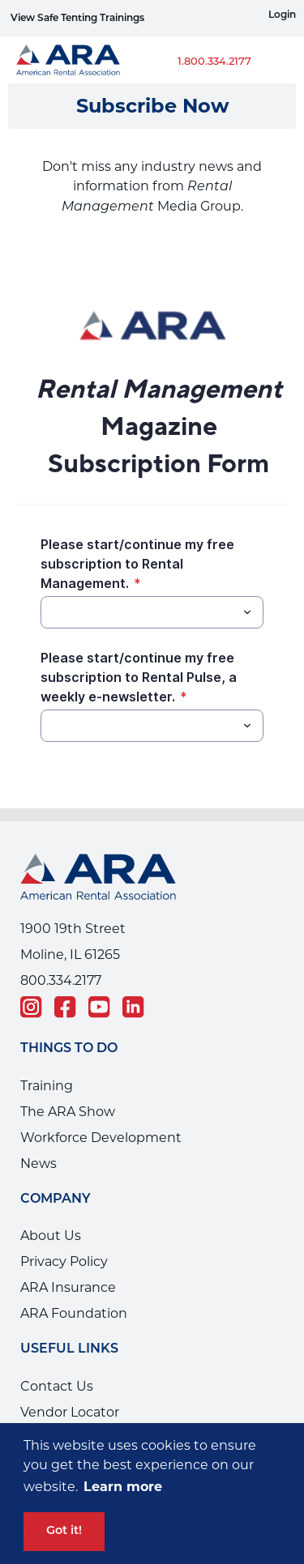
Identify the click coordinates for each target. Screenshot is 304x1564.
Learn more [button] (122, 1486)
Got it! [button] (64, 1531)
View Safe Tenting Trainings (77, 18)
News (38, 1163)
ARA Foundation (73, 1313)
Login (282, 15)
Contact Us (56, 1386)
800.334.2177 (60, 980)
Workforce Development (101, 1137)
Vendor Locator (69, 1412)
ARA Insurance (68, 1287)
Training (46, 1085)
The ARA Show (67, 1111)
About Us (50, 1235)
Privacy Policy (64, 1261)
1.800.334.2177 (214, 62)
